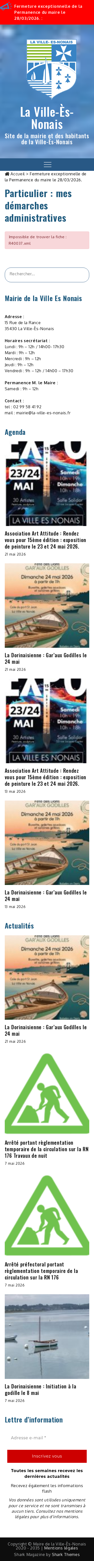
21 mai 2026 (15, 554)
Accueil (18, 173)
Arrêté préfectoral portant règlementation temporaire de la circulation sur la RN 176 (41, 1270)
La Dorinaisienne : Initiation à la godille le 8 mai (40, 1389)
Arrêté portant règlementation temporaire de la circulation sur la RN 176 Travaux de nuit (47, 1149)
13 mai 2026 (15, 791)
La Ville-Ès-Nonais (47, 117)
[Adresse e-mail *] (47, 1438)
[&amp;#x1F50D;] (79, 275)
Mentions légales (61, 1547)
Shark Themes (66, 1554)
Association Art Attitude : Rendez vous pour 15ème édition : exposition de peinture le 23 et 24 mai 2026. (45, 540)
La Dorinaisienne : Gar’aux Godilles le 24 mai (46, 658)
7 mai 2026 (15, 1163)
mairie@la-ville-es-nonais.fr (43, 412)
